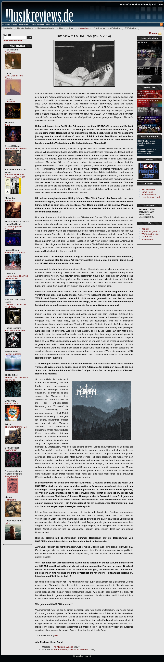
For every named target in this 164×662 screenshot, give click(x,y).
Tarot (7, 125)
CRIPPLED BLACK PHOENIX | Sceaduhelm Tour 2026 (147, 94)
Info (56, 635)
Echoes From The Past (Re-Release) (16, 277)
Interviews (85, 28)
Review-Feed (148, 189)
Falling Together (13, 354)
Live (71, 28)
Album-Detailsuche (12, 40)
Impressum (147, 239)
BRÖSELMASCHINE (146, 51)
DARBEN (141, 77)
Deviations (10, 101)
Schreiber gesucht (151, 231)
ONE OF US (11, 450)
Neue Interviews (149, 38)
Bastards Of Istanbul (15, 330)
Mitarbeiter (147, 236)
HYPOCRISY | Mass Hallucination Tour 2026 (147, 110)
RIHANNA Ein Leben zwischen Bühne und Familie (146, 143)
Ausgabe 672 (11, 476)
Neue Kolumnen (149, 136)
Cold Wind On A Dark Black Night (15, 305)
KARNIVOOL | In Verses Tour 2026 (147, 101)
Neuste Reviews (25, 28)
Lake (7, 523)
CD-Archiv (115, 28)
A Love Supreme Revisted (13, 227)
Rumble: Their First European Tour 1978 (15, 175)
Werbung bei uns (150, 234)
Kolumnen (101, 28)
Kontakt (153, 33)
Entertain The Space (15, 252)
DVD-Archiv (130, 28)
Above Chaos (11, 403)
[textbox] (15, 37)
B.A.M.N (9, 200)
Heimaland (10, 499)
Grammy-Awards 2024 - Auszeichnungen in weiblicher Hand (147, 151)
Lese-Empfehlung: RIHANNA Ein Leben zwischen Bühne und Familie (31, 24)
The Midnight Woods (62, 647)
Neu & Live (149, 87)
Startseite (7, 28)
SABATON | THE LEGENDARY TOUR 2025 (148, 127)
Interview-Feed (149, 194)
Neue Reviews (17, 46)
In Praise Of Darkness (16, 148)
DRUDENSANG (143, 68)
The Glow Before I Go (16, 427)
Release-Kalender (46, 28)
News (62, 28)
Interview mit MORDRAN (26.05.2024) (84, 36)
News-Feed (147, 192)
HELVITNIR (142, 42)
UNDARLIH (142, 60)
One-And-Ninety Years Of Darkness (70, 649)
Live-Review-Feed (151, 197)
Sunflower (10, 52)
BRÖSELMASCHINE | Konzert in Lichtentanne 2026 (147, 119)
